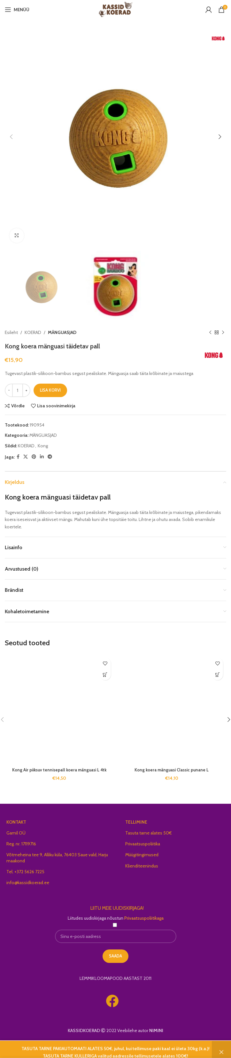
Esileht (11, 332)
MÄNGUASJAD (62, 332)
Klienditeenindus (141, 866)
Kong (43, 446)
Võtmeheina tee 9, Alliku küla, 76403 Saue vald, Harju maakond (57, 857)
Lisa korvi (50, 390)
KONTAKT (16, 822)
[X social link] (25, 457)
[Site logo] (115, 9)
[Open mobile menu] (17, 9)
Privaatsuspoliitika (142, 844)
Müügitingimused (141, 855)
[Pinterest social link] (34, 457)
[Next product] (223, 333)
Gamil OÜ (16, 833)
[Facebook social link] (18, 457)
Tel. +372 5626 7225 (25, 872)
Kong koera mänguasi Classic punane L (171, 770)
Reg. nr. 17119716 (21, 844)
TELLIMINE (136, 822)
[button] (105, 674)
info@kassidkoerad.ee (27, 882)
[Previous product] (210, 333)
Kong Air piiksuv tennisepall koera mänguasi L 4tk (59, 770)
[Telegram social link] (50, 457)
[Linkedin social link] (42, 457)
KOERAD (33, 332)
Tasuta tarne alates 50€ (148, 833)
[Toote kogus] (17, 390)
